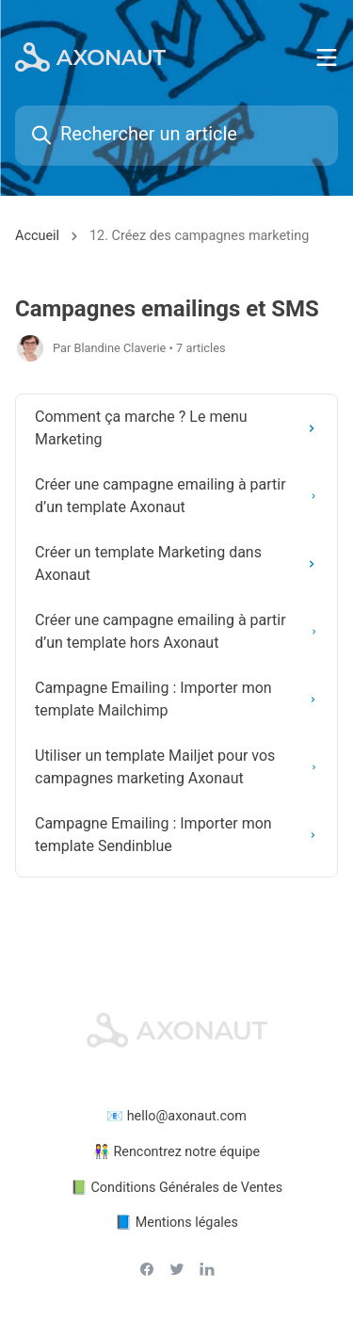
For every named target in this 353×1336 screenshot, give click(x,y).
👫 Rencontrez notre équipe (176, 1152)
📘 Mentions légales (176, 1223)
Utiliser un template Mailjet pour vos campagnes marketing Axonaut (182, 767)
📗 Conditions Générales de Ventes (176, 1188)
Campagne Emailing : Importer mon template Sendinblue (182, 834)
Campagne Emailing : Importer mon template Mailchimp (182, 699)
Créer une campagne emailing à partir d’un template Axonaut (182, 495)
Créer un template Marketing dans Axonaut (182, 563)
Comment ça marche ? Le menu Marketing (182, 428)
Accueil (37, 236)
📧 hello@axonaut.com (176, 1116)
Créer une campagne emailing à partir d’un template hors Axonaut (182, 631)
